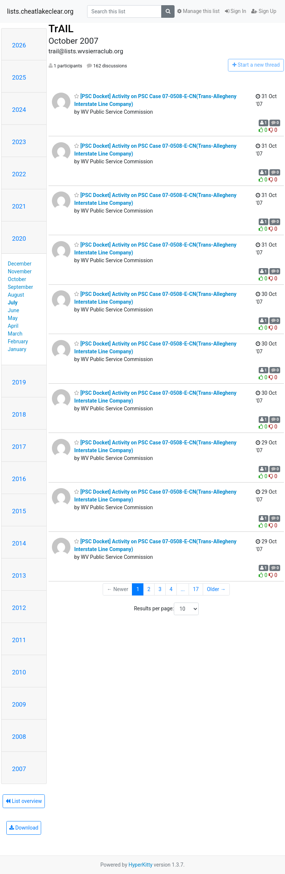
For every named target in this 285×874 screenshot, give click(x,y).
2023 (19, 142)
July (12, 303)
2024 (19, 109)
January (17, 349)
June (13, 310)
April (13, 326)
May (12, 318)
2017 (19, 446)
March (15, 334)
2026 (19, 45)
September (20, 287)
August (16, 295)
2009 (19, 704)
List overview (24, 801)
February (18, 341)
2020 (19, 238)
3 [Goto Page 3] (160, 589)
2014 (19, 543)
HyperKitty (141, 865)
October (17, 279)
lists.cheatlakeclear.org (40, 11)
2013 (19, 575)
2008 (19, 736)
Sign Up (263, 11)
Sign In (235, 11)
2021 (19, 206)
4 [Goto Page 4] (171, 589)
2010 (19, 672)
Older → (216, 589)
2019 (19, 382)
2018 (19, 414)
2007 (19, 769)
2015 (19, 511)
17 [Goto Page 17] (196, 589)
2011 (19, 640)
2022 (19, 174)
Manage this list (198, 11)
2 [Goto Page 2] (149, 589)
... (182, 589)
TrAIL (61, 29)
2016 (19, 479)
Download (24, 828)
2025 (19, 77)
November (20, 271)
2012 (19, 607)
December (20, 264)
